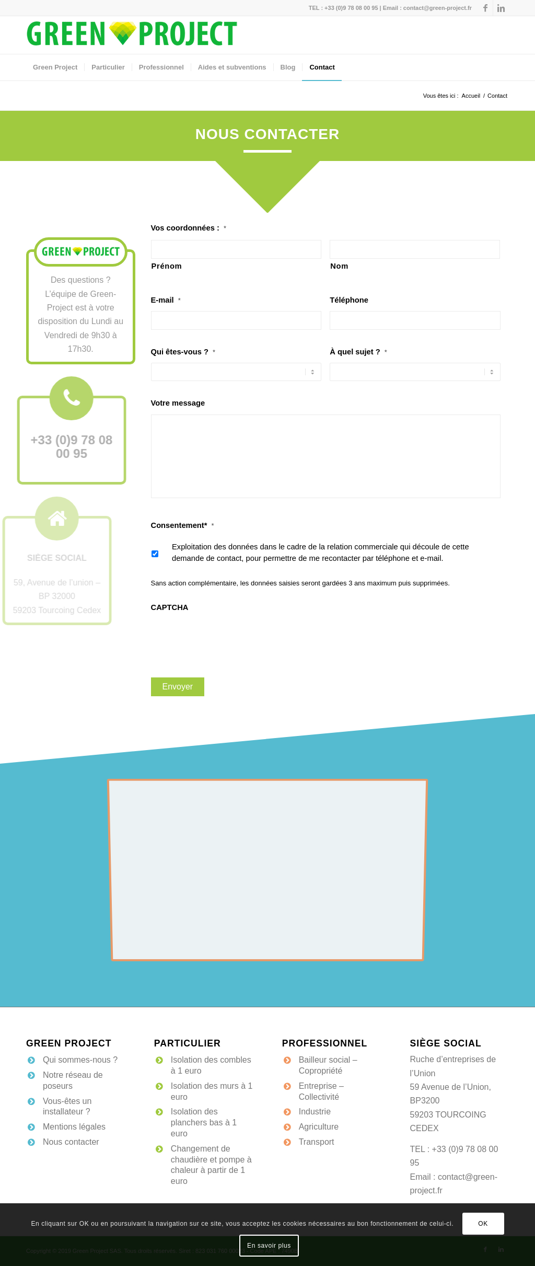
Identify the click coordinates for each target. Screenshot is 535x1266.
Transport (316, 1141)
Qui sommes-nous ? (80, 1059)
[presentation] (230, 638)
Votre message (178, 403)
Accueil (471, 96)
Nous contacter (71, 1141)
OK (483, 1223)
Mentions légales (74, 1126)
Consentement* (182, 525)
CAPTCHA (170, 607)
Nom (339, 266)
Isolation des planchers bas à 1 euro (204, 1122)
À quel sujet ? (358, 352)
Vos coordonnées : (188, 228)
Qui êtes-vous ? (183, 352)
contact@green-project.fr (437, 8)
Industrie (315, 1111)
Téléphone (349, 300)
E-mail (166, 300)
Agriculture (319, 1126)
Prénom (167, 266)
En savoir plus (269, 1245)
